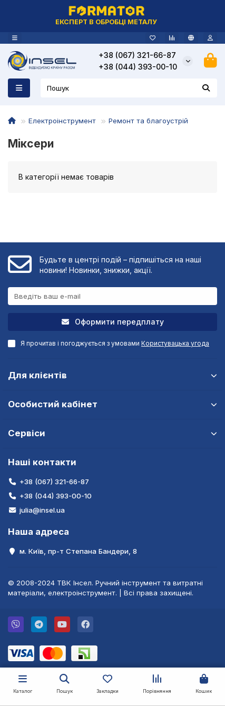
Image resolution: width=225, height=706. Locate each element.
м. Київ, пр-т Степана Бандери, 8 (78, 551)
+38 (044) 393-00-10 (138, 66)
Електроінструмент (62, 120)
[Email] (112, 296)
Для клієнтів (112, 375)
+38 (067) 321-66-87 (137, 55)
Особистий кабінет (112, 404)
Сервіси (112, 433)
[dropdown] (15, 38)
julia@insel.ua (42, 510)
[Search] (129, 88)
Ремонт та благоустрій (148, 120)
